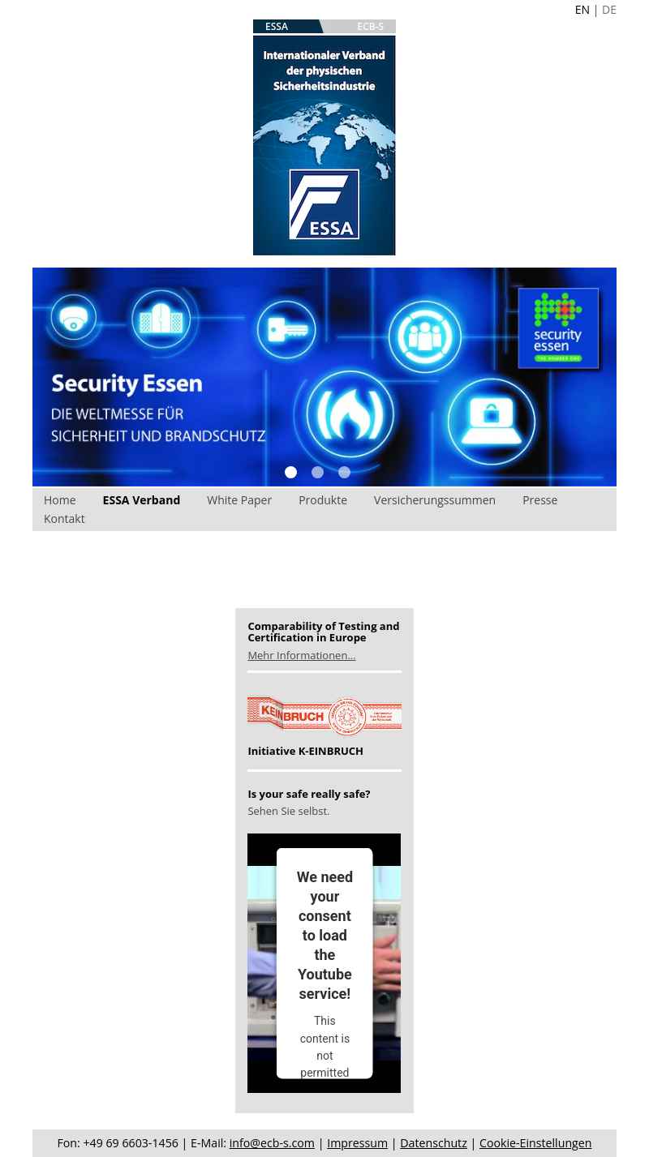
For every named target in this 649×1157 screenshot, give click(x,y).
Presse (539, 500)
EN (582, 9)
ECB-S (370, 26)
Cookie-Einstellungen (535, 1143)
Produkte (323, 500)
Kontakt (64, 518)
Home (60, 500)
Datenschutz (433, 1143)
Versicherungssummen (435, 500)
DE (609, 9)
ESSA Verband (142, 500)
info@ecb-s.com (272, 1143)
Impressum (357, 1143)
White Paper (239, 500)
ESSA (276, 26)
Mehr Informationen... (301, 655)
